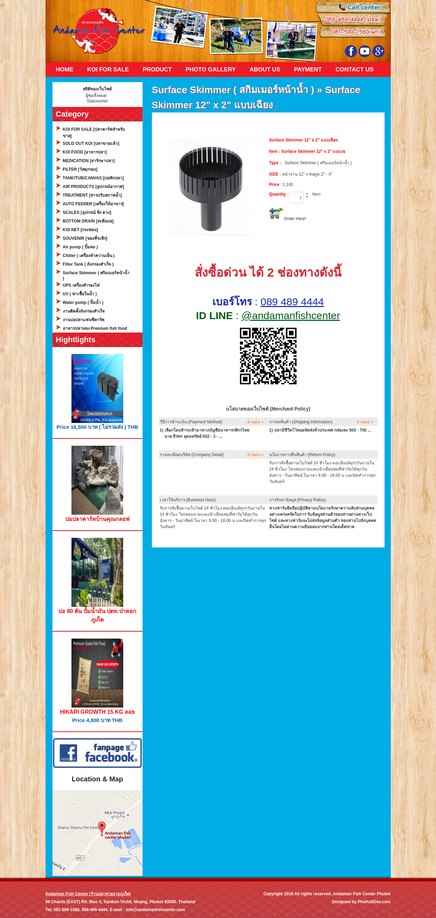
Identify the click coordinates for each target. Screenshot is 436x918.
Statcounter (97, 101)
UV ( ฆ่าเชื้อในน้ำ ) (80, 294)
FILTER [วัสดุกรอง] (80, 169)
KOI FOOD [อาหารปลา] (85, 152)
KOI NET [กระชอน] (80, 229)
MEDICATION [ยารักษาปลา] (89, 160)
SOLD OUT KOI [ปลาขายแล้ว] (91, 143)
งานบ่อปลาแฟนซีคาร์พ (83, 319)
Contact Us (355, 69)
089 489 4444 (292, 301)
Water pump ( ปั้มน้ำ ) (83, 302)
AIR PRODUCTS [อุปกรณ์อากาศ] (93, 186)
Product (157, 69)
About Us (265, 69)
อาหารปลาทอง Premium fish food (95, 328)
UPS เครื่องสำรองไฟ (81, 285)
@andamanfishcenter (291, 315)
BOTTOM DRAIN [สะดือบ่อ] (88, 221)
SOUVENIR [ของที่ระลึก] (85, 238)
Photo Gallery (210, 69)
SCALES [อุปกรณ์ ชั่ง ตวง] (87, 212)
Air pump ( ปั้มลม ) (80, 247)
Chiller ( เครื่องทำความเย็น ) (89, 255)
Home (65, 69)
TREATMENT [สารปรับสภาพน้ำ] (92, 195)
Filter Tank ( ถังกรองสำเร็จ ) (88, 264)
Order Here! (295, 218)
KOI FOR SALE (108, 69)
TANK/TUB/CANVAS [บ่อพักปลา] (93, 178)
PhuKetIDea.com (374, 901)
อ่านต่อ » (255, 421)
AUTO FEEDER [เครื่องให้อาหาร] (93, 203)
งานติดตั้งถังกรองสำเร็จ (84, 311)
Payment (308, 69)
